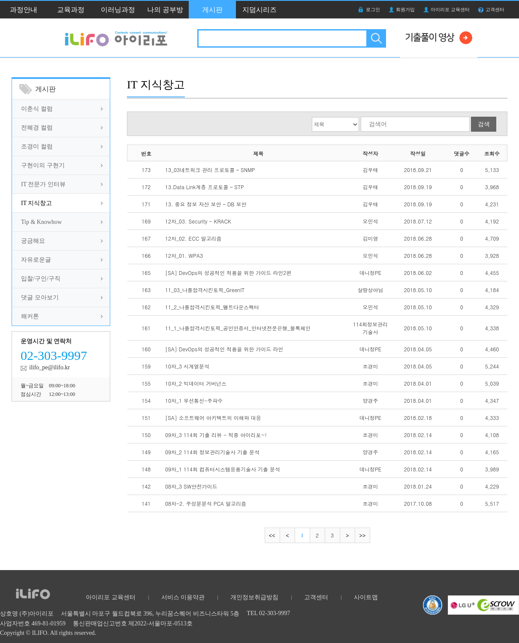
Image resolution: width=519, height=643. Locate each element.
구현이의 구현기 (43, 165)
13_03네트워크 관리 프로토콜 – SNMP (210, 169)
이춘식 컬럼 (37, 109)
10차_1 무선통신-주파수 (194, 400)
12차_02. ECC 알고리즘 (193, 238)
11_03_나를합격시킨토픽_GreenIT (204, 289)
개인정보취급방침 (254, 597)
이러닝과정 (118, 9)
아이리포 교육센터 (450, 9)
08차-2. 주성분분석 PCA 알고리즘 (205, 503)
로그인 (373, 9)
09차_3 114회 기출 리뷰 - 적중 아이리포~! (216, 434)
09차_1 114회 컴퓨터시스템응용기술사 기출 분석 (222, 469)
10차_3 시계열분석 (187, 366)
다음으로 (347, 535)
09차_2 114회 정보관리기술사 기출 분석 (212, 452)
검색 (375, 38)
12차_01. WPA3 (184, 255)
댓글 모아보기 (40, 297)
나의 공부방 (165, 9)
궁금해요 (33, 241)
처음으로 (272, 535)
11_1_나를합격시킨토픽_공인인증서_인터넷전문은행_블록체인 (238, 328)
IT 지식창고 (36, 203)
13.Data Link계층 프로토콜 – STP (204, 186)
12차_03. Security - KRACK (198, 221)
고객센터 (495, 9)
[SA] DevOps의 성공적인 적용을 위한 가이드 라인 (224, 349)
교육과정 (70, 9)
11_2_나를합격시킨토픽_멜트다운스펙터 (212, 307)
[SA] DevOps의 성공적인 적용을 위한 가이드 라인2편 (228, 272)
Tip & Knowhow (41, 222)
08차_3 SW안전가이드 (191, 486)
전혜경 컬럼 (37, 127)
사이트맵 (366, 597)
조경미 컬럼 (37, 146)
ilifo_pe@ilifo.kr (49, 367)
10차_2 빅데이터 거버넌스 (195, 383)
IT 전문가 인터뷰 (43, 184)
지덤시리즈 (259, 9)
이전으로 (287, 535)
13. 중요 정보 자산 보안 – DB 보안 (205, 204)
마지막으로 (362, 535)
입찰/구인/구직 (40, 278)
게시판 (212, 9)
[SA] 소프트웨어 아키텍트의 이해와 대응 (213, 417)
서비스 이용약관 (183, 597)
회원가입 (405, 9)
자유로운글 (36, 260)
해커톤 (30, 316)
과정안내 (23, 9)
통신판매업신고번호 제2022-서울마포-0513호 (133, 623)
